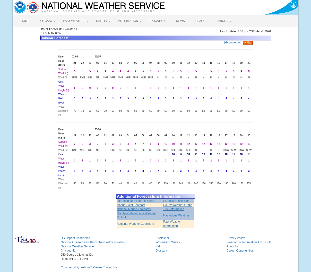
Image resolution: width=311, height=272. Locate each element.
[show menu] (232, 42)
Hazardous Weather (176, 215)
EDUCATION (159, 21)
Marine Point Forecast (131, 205)
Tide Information (173, 209)
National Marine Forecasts (134, 209)
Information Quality (168, 242)
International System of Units (135, 201)
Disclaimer (162, 238)
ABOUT (224, 21)
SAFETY (103, 21)
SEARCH (203, 21)
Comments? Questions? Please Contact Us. (89, 267)
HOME (25, 21)
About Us (233, 246)
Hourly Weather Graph (177, 205)
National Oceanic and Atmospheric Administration (93, 242)
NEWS (182, 21)
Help (159, 246)
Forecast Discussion (176, 201)
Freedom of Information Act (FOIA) (249, 242)
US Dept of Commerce (75, 238)
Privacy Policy (236, 238)
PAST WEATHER (76, 21)
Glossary (161, 250)
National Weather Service (77, 246)
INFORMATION (129, 21)
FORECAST (46, 21)
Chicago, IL (68, 250)
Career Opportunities (240, 250)
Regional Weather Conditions (136, 223)
